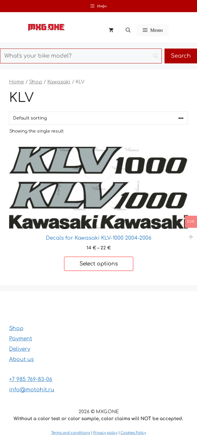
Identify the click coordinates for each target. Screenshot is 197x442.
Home (16, 82)
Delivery (19, 349)
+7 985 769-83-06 (30, 379)
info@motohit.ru (31, 390)
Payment (20, 339)
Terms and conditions (70, 433)
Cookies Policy (133, 433)
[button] (128, 30)
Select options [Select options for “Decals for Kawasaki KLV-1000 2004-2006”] (99, 264)
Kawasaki (58, 82)
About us (21, 359)
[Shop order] (98, 118)
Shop (35, 82)
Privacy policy (105, 433)
